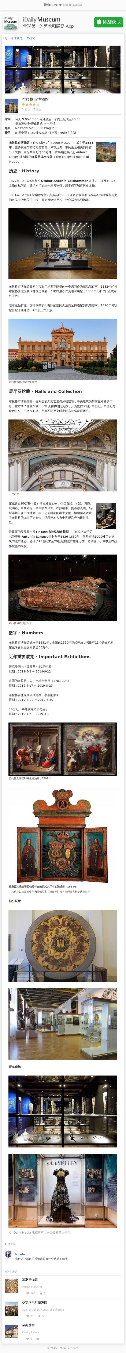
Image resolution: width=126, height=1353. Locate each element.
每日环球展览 (13, 38)
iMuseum (72, 1348)
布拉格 (30, 38)
